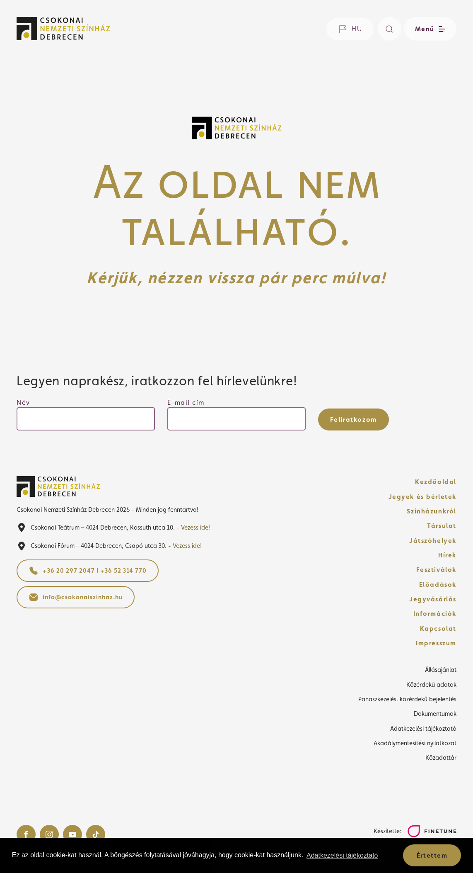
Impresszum (436, 643)
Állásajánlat (440, 669)
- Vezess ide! (193, 527)
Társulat (441, 526)
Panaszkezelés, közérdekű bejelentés (407, 699)
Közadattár (440, 757)
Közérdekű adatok (431, 684)
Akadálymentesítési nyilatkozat (415, 743)
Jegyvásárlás (432, 599)
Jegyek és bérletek (423, 497)
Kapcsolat (438, 628)
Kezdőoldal (435, 482)
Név (23, 402)
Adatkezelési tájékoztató (423, 728)
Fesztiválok (436, 570)
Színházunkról (431, 511)
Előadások (437, 584)
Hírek (447, 555)
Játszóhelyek (432, 541)
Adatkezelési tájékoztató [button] (342, 855)
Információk (434, 614)
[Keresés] (389, 29)
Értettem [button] (432, 855)
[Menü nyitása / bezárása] (428, 29)
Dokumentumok (435, 713)
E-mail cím (186, 402)
